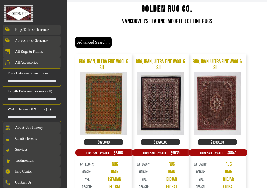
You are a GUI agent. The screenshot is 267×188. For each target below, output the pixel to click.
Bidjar (171, 179)
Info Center (18, 171)
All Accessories (21, 63)
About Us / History (24, 128)
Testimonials (19, 160)
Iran (114, 171)
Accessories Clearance (26, 41)
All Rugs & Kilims (24, 52)
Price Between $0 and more (28, 73)
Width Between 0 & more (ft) (29, 109)
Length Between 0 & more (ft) (30, 91)
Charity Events (21, 139)
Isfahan (114, 179)
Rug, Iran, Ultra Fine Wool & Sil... (103, 64)
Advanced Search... (93, 42)
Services (16, 149)
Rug (115, 164)
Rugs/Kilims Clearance (27, 30)
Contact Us (18, 182)
